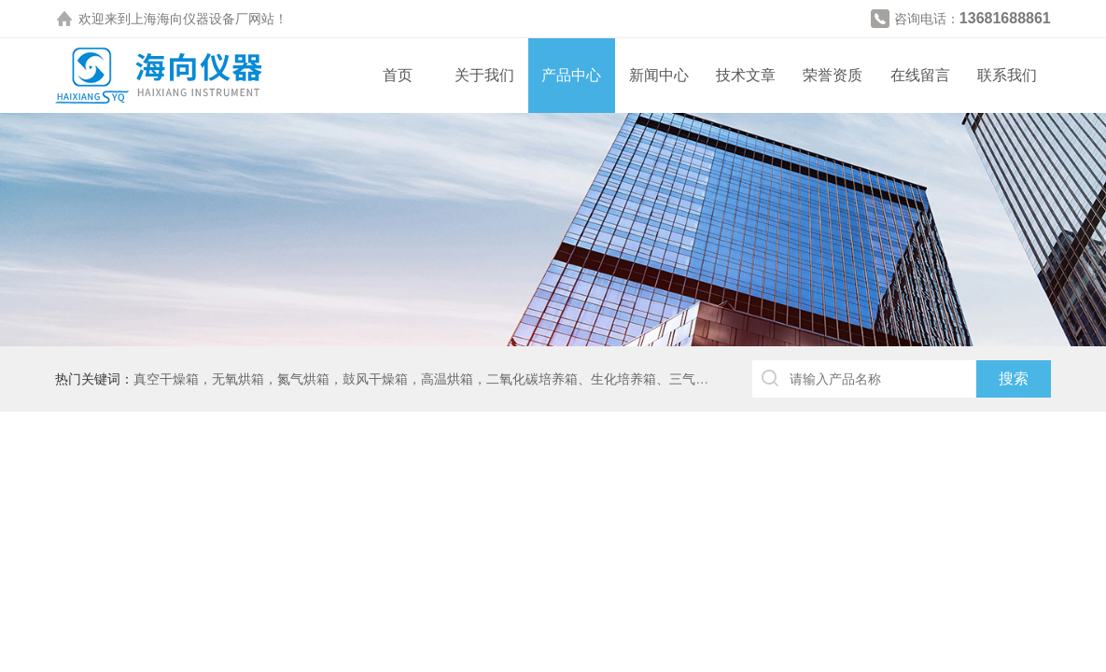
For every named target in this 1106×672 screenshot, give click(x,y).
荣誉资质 (832, 75)
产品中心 (571, 75)
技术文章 (746, 75)
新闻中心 (659, 75)
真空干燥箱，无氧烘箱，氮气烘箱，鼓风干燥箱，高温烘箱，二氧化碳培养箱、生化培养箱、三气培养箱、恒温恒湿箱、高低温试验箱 (518, 378)
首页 (398, 75)
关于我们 (484, 75)
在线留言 (920, 75)
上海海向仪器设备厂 (189, 18)
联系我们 (1007, 75)
